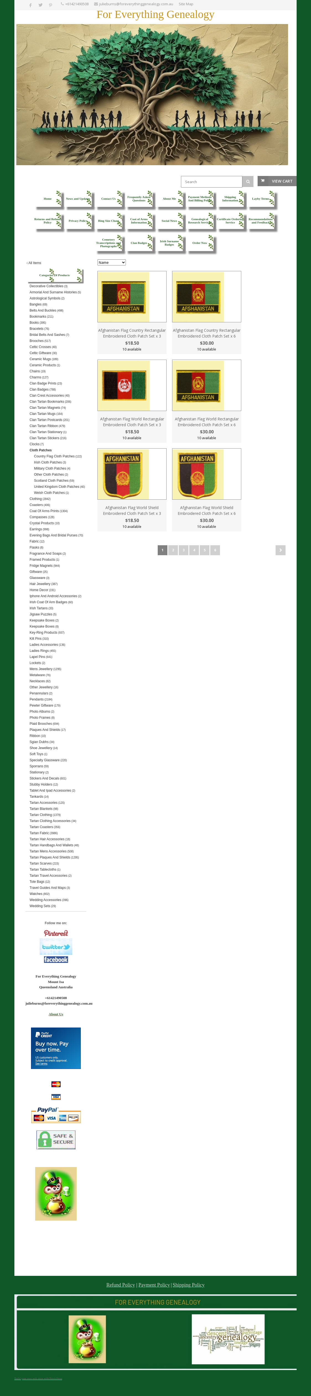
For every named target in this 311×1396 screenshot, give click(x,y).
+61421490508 (77, 3)
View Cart (282, 181)
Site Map (186, 3)
